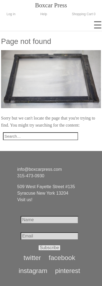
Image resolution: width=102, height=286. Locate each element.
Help (43, 14)
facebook (62, 258)
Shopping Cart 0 (83, 14)
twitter (32, 258)
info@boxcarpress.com (39, 169)
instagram (33, 271)
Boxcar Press (51, 5)
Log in (11, 14)
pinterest (67, 271)
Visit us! (24, 199)
